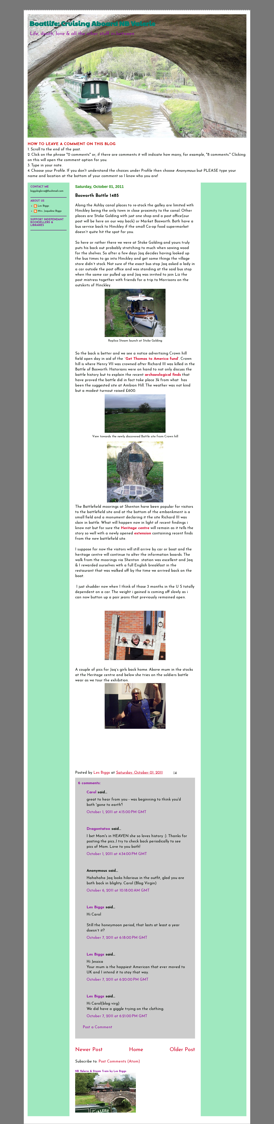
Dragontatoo (98, 829)
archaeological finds (163, 375)
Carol (91, 792)
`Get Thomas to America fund (150, 359)
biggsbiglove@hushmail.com (46, 191)
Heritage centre (135, 528)
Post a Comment (97, 1027)
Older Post (182, 1049)
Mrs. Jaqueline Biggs (50, 211)
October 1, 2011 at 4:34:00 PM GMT (117, 854)
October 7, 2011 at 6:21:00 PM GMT (117, 1016)
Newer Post (89, 1049)
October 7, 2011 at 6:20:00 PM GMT (117, 980)
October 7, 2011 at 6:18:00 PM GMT (117, 938)
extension (142, 533)
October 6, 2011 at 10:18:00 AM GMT (118, 890)
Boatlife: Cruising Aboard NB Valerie (92, 23)
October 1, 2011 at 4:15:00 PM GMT (116, 812)
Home (136, 1049)
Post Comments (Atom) (119, 1061)
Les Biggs (95, 907)
